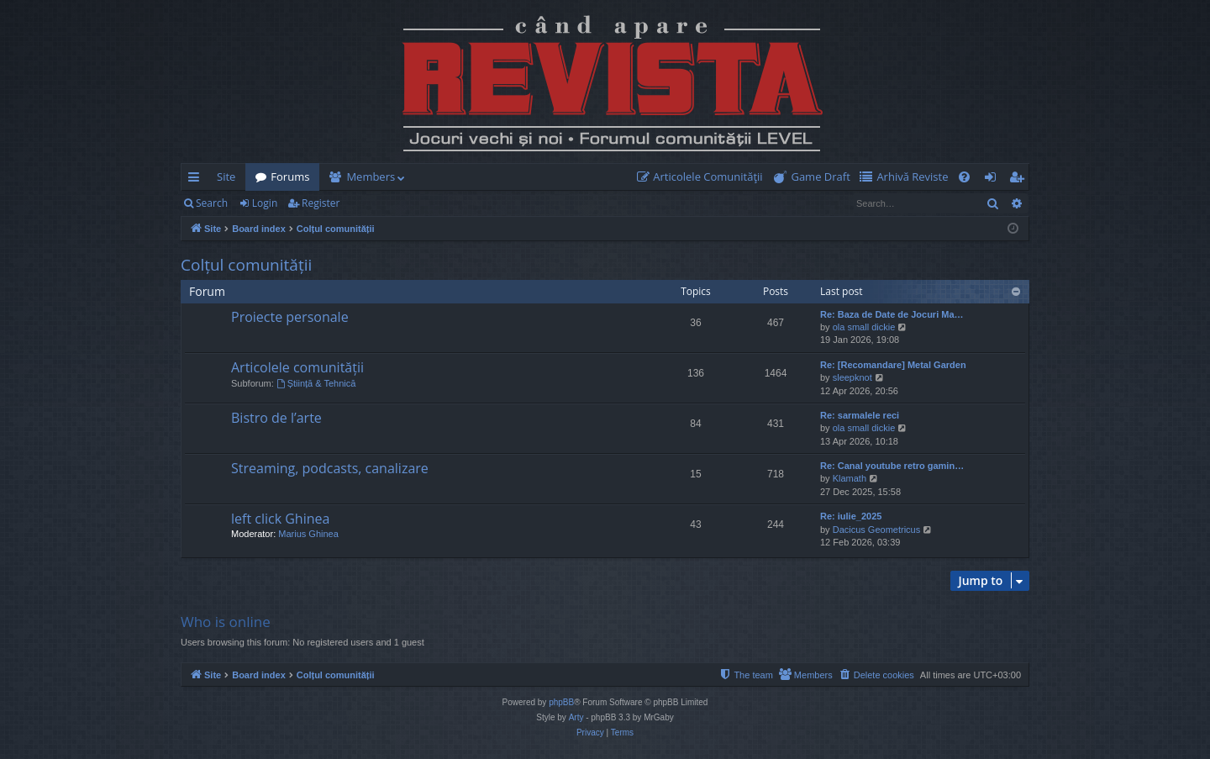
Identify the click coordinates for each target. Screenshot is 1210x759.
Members (370, 176)
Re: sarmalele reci (859, 415)
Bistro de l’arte (276, 417)
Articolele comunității (297, 367)
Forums (290, 176)
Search (212, 203)
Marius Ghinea (308, 534)
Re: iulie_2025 (850, 516)
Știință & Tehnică (316, 383)
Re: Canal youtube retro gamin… (892, 466)
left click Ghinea (280, 518)
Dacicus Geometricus (877, 529)
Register (320, 203)
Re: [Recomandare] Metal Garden (893, 365)
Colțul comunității (246, 265)
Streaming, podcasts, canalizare (330, 468)
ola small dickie (864, 327)
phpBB (561, 702)
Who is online (226, 621)
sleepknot (852, 377)
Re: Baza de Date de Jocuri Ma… (892, 314)
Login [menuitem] (993, 180)
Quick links (197, 180)
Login (264, 203)
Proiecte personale (290, 317)
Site (226, 176)
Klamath (849, 478)
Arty (576, 717)
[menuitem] (703, 177)
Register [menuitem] (1020, 180)
